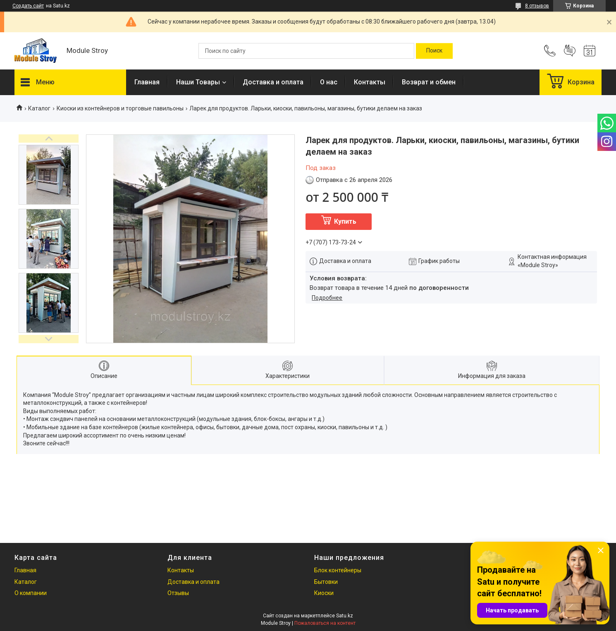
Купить (345, 221)
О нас (328, 82)
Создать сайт (28, 6)
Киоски (324, 593)
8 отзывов (537, 6)
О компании (30, 593)
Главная (147, 82)
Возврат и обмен (429, 82)
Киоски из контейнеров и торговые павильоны (120, 108)
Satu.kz (344, 616)
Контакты (369, 82)
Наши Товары (198, 82)
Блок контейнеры (337, 570)
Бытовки (326, 581)
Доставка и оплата (273, 82)
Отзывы (178, 593)
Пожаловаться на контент (325, 623)
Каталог (39, 108)
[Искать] (434, 51)
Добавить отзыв (569, 51)
